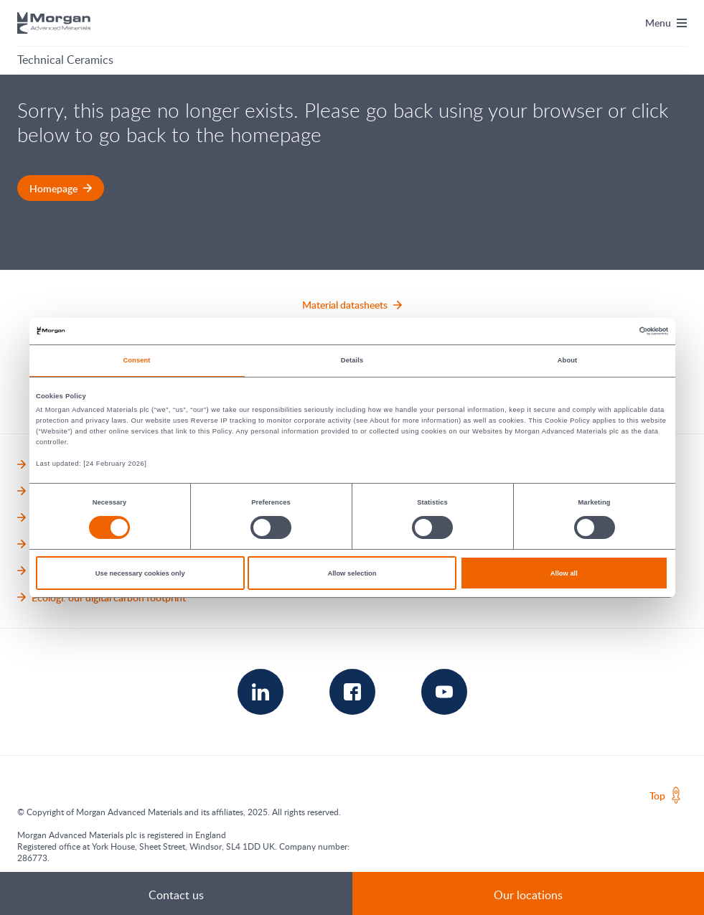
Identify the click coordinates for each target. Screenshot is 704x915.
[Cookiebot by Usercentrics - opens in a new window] (605, 331)
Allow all (564, 573)
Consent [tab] (136, 360)
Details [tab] (352, 360)
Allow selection (351, 573)
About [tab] (568, 360)
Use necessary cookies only (140, 573)
